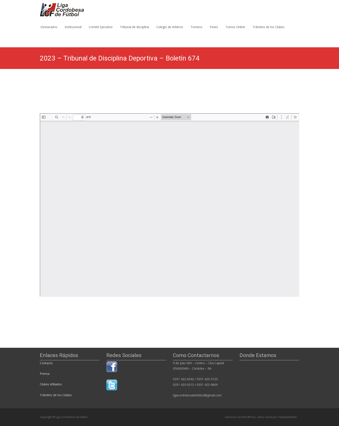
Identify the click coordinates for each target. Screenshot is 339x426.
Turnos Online (235, 31)
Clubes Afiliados (51, 384)
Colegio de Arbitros (169, 31)
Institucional (73, 31)
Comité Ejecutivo (101, 31)
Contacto (47, 363)
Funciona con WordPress (240, 417)
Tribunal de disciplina (134, 31)
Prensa (45, 374)
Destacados (48, 31)
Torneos (196, 31)
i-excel (268, 417)
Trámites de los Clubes (269, 31)
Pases (214, 31)
